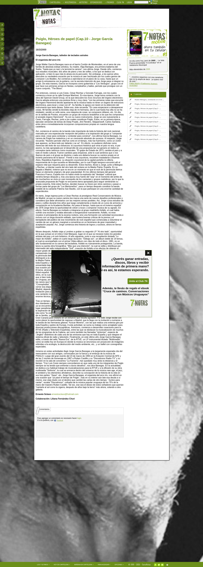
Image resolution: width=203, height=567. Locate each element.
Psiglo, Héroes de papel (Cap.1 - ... (145, 104)
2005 (148, 69)
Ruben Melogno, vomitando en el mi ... (147, 100)
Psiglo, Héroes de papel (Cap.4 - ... (145, 117)
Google (154, 3)
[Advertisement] (118, 16)
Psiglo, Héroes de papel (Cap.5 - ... (145, 122)
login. (79, 418)
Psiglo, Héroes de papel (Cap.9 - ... (145, 139)
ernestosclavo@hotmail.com (65, 394)
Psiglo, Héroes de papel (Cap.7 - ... (145, 131)
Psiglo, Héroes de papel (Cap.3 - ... (145, 113)
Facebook (60, 420)
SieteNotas (146, 565)
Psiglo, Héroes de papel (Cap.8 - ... (145, 135)
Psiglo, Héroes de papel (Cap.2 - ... (145, 108)
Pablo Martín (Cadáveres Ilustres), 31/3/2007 (143, 84)
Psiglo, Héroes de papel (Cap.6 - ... (145, 126)
